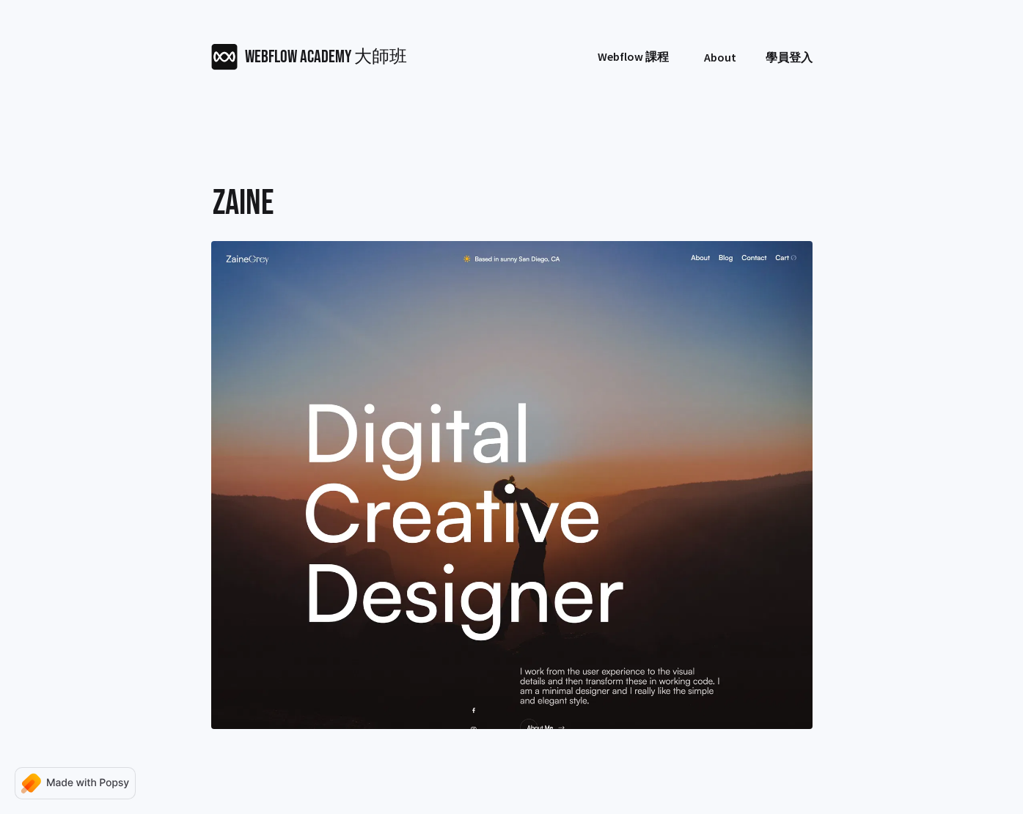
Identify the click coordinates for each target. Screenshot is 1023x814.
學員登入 (789, 57)
